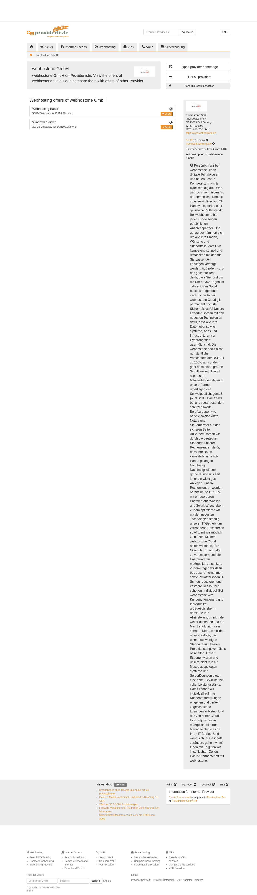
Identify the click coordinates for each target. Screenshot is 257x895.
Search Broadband (74, 857)
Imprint (30, 890)
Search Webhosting (40, 857)
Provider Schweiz (140, 880)
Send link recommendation (191, 85)
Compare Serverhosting (147, 861)
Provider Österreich (164, 880)
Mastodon (189, 784)
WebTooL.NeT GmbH (39, 887)
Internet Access (74, 47)
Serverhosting (173, 47)
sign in (96, 881)
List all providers (190, 77)
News (47, 47)
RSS (224, 784)
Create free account (180, 797)
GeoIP (189, 140)
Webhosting (105, 47)
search (187, 32)
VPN (129, 47)
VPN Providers (177, 868)
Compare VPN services (182, 864)
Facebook (207, 784)
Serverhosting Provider (146, 864)
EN (225, 32)
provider (120, 784)
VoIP (147, 47)
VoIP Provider (106, 864)
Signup (107, 880)
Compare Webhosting (42, 861)
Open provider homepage (193, 67)
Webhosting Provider (41, 864)
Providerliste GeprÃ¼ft (184, 800)
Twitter (171, 784)
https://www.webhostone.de (201, 133)
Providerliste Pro (216, 797)
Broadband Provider (75, 868)
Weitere (199, 880)
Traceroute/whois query (199, 143)
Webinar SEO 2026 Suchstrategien (118, 804)
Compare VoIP (107, 861)
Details (166, 114)
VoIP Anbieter (184, 880)
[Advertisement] (198, 11)
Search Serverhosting (146, 857)
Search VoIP (106, 857)
